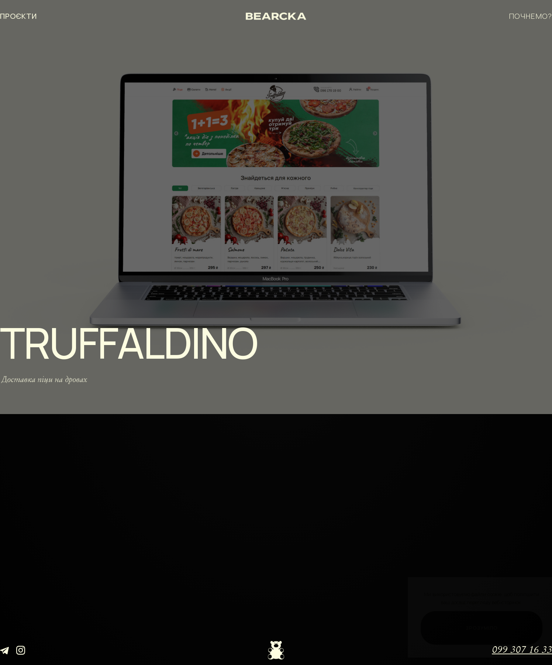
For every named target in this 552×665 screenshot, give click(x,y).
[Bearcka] (276, 15)
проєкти (18, 15)
